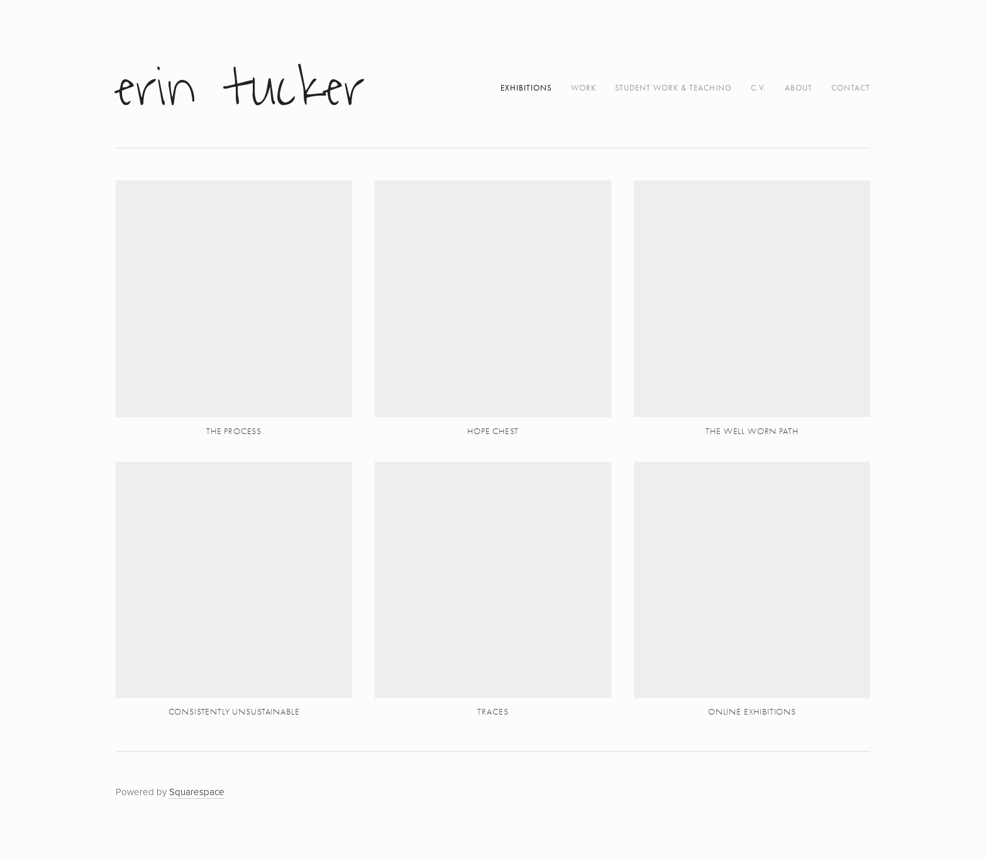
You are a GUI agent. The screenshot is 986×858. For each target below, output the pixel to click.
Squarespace (196, 791)
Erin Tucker (240, 88)
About (798, 87)
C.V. (758, 87)
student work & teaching (673, 87)
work (583, 87)
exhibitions (526, 87)
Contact (850, 87)
